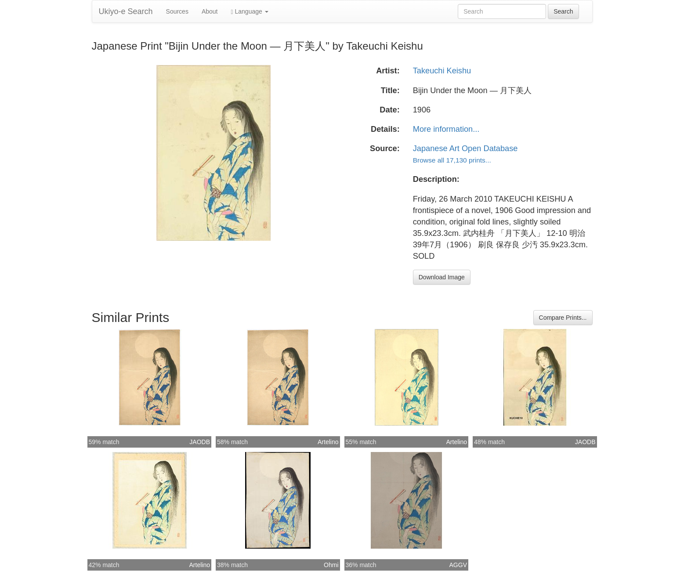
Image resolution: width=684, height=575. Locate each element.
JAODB (199, 441)
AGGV (458, 564)
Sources (177, 11)
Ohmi (331, 564)
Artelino (328, 441)
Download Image (442, 277)
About (210, 11)
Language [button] (249, 11)
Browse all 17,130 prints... (452, 160)
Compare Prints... (563, 317)
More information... (446, 129)
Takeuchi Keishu (442, 70)
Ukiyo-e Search (126, 11)
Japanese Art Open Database (465, 148)
